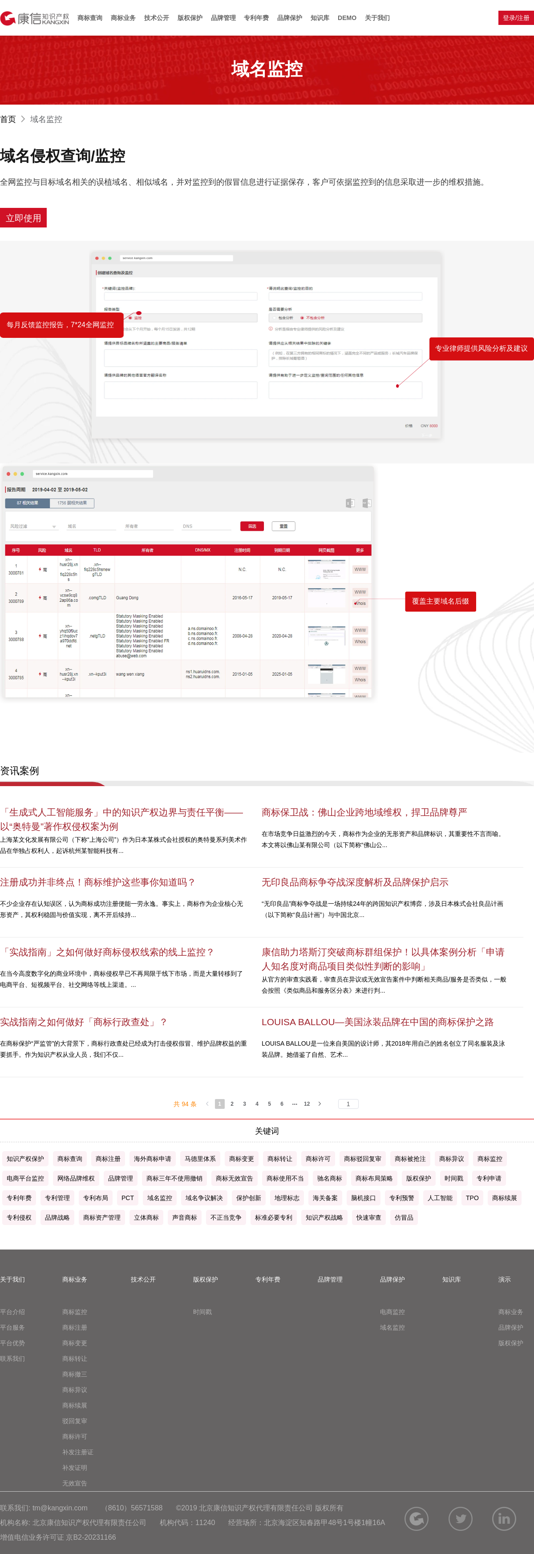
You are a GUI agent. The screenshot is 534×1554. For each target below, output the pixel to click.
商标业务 (123, 18)
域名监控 (392, 1327)
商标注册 (74, 1327)
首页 (14, 119)
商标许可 (74, 1436)
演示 (504, 1279)
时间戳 (202, 1311)
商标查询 (89, 18)
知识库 (320, 18)
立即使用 (23, 218)
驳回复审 (74, 1420)
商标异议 (74, 1389)
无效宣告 (74, 1483)
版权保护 (190, 18)
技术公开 (156, 18)
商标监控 (74, 1311)
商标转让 (74, 1358)
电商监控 (392, 1311)
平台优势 (12, 1343)
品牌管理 (223, 18)
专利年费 (256, 18)
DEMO (347, 18)
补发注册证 (77, 1452)
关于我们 (377, 18)
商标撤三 (74, 1374)
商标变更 (74, 1343)
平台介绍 (12, 1311)
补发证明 (74, 1467)
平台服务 (12, 1327)
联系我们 (12, 1358)
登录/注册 (516, 17)
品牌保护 (289, 18)
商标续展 (74, 1405)
